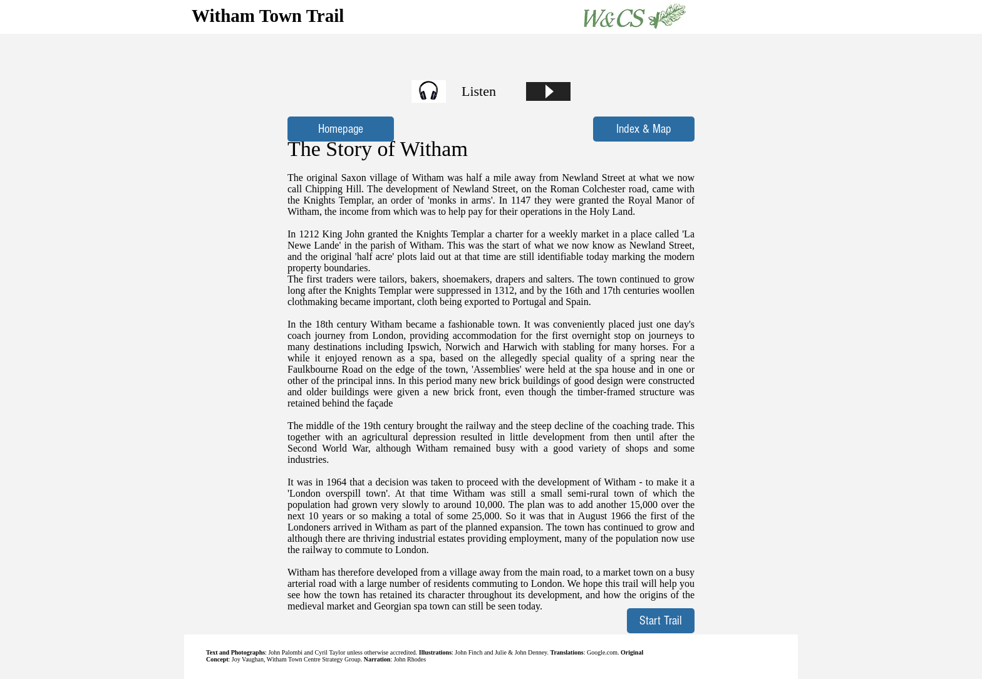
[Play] (548, 91)
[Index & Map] (644, 129)
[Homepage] (340, 129)
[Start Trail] (661, 620)
